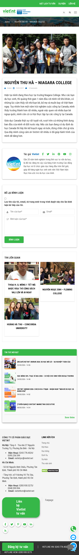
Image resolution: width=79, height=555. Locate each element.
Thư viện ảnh (47, 467)
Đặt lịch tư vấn (47, 4)
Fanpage (49, 503)
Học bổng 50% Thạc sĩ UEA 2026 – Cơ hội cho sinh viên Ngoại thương (45, 380)
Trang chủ (45, 446)
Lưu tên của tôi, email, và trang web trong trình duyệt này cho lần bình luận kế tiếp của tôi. (38, 207)
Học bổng (45, 455)
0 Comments (33, 89)
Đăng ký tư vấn (18, 547)
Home (7, 23)
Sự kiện (62, 4)
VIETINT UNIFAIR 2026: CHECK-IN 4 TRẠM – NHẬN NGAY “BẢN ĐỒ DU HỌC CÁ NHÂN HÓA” (45, 394)
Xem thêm (70, 421)
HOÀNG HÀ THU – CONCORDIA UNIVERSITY (21, 330)
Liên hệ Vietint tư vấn (21, 511)
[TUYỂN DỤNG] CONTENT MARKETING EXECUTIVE (36, 408)
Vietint (9, 89)
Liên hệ (72, 4)
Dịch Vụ (45, 459)
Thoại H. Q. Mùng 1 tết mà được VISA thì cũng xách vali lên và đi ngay (22, 292)
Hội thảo (45, 451)
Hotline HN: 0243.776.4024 (55, 547)
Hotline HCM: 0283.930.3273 (18, 552)
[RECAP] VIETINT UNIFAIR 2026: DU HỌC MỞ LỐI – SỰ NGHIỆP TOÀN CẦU (43, 366)
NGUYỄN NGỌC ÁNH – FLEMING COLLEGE (57, 295)
